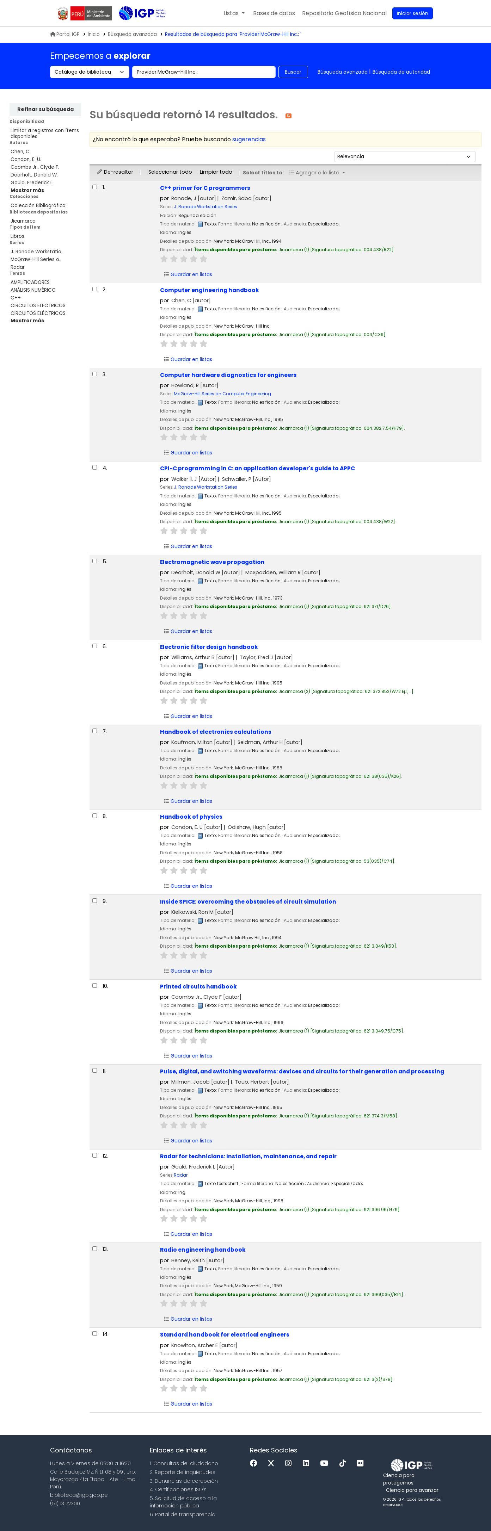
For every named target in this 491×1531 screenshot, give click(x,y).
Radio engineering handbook (203, 1249)
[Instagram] (290, 1463)
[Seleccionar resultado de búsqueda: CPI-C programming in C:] (94, 467)
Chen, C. (21, 151)
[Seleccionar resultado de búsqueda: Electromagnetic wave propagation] (94, 561)
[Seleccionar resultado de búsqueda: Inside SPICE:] (94, 900)
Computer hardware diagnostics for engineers (228, 375)
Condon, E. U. (26, 159)
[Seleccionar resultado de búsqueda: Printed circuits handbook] (94, 985)
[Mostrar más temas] (27, 320)
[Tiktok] (344, 1463)
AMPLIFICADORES (30, 282)
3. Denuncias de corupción (184, 1480)
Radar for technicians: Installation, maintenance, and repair (248, 1156)
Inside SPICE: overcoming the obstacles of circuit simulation (248, 901)
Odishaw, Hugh (257, 827)
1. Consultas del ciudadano (184, 1463)
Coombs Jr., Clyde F (206, 996)
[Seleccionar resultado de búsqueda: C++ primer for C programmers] (94, 187)
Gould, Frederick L (203, 1166)
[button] (234, 13)
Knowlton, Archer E (204, 1345)
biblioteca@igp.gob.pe (79, 1495)
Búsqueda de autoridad (401, 71)
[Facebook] (255, 1463)
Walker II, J (194, 479)
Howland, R (195, 385)
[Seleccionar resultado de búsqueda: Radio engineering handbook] (94, 1248)
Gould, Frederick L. (32, 182)
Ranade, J (193, 198)
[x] (272, 1463)
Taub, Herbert (262, 1081)
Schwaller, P (246, 479)
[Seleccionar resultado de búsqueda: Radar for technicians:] (94, 1155)
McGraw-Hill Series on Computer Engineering (222, 394)
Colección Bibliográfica (38, 205)
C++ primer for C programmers (205, 188)
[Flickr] (362, 1463)
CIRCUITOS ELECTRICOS (38, 305)
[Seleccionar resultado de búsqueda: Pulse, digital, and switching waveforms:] (94, 1070)
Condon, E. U (196, 827)
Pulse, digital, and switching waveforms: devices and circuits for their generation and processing (302, 1071)
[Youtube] (326, 1463)
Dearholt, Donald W (205, 572)
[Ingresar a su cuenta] (412, 13)
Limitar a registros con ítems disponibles (45, 133)
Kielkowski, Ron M (202, 912)
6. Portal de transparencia (182, 1514)
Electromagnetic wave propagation (212, 562)
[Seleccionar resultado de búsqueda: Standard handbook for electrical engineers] (94, 1333)
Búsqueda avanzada (343, 71)
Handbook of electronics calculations (215, 732)
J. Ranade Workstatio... (38, 251)
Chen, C (191, 300)
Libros (17, 236)
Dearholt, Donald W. (34, 175)
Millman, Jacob (200, 1081)
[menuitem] (344, 13)
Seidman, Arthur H (270, 742)
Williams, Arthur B (202, 657)
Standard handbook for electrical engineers (224, 1334)
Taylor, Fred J (266, 657)
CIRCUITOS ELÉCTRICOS (38, 313)
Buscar (293, 71)
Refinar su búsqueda (45, 109)
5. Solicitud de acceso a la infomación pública (183, 1502)
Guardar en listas (188, 274)
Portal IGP (65, 34)
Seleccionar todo (170, 171)
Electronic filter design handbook (209, 647)
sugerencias (249, 139)
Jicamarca (23, 221)
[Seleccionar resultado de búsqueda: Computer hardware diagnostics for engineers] (94, 374)
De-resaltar (114, 171)
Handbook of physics (191, 816)
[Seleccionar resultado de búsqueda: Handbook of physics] (94, 815)
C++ (16, 298)
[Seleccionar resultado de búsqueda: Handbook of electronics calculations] (94, 731)
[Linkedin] (308, 1463)
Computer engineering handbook (209, 290)
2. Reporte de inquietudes (182, 1472)
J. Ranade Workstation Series (205, 207)
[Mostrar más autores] (27, 190)
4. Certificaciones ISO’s (178, 1489)
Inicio (94, 34)
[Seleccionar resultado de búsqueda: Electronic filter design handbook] (94, 646)
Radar (18, 267)
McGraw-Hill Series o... (36, 259)
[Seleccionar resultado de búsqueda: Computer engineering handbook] (94, 289)
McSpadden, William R (282, 572)
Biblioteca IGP (136, 27)
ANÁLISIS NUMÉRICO (33, 290)
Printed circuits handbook (198, 986)
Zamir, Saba (246, 198)
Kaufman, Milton (201, 742)
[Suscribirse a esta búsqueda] (288, 115)
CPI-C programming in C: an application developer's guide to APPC (257, 468)
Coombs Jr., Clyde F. (35, 167)
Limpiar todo (216, 171)
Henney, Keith (198, 1260)
